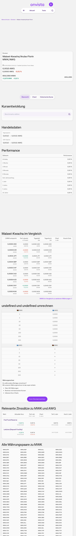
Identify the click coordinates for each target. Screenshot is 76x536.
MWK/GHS (41, 473)
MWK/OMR (41, 509)
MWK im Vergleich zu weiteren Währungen (56, 299)
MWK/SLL (23, 523)
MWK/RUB (23, 517)
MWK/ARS (23, 452)
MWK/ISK (41, 481)
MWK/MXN (41, 502)
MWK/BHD (59, 455)
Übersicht (25, 97)
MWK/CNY (59, 465)
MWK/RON (6, 517)
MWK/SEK (23, 520)
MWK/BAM (23, 491)
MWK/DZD (59, 449)
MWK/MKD (6, 502)
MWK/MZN (23, 502)
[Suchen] (69, 114)
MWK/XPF (23, 465)
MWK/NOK (23, 509)
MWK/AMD (41, 452)
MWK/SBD (41, 517)
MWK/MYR (6, 499)
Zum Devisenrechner (37, 399)
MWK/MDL (59, 502)
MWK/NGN (59, 507)
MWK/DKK (23, 468)
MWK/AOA (6, 452)
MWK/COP (59, 489)
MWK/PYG (59, 512)
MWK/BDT (6, 457)
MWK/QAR (23, 489)
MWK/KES (41, 489)
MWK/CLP (41, 465)
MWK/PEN (6, 515)
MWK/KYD (6, 486)
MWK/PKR (6, 512)
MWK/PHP (23, 515)
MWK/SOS (59, 523)
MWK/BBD (23, 457)
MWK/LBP (6, 496)
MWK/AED (41, 468)
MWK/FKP (59, 470)
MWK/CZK (6, 533)
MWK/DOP (6, 470)
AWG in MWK (68, 77)
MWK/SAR (6, 520)
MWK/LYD (23, 496)
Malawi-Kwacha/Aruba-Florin (25, 19)
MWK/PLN (41, 515)
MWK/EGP (23, 449)
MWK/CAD (41, 486)
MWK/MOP (41, 496)
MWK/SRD (23, 528)
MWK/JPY (23, 483)
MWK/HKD (23, 478)
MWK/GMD (23, 473)
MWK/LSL (58, 494)
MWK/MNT (6, 504)
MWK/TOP (41, 530)
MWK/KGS (23, 494)
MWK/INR (41, 478)
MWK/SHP (23, 525)
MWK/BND (23, 462)
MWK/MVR (23, 499)
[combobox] (37, 114)
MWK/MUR (59, 499)
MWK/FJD (6, 473)
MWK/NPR (59, 504)
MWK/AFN (6, 449)
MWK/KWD (59, 491)
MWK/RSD (59, 520)
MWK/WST (59, 517)
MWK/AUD (23, 455)
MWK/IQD (6, 481)
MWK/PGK (41, 512)
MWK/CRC (6, 468)
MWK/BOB (23, 460)
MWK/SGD (41, 523)
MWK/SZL (41, 528)
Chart (34, 97)
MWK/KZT (6, 489)
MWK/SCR (6, 523)
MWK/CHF (41, 520)
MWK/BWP (41, 460)
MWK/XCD (59, 509)
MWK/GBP (6, 462)
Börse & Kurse (5, 19)
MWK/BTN (6, 460)
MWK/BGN (41, 462)
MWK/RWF (59, 515)
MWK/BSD (41, 455)
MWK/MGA (59, 496)
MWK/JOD (59, 483)
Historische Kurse (46, 97)
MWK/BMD (59, 457)
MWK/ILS (58, 481)
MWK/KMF (6, 491)
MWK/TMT (59, 533)
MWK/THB (23, 530)
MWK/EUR (41, 470)
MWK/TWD (6, 507)
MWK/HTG (59, 476)
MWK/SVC (23, 470)
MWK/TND (23, 533)
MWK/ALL (41, 449)
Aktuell (32, 10)
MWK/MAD (41, 499)
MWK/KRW (6, 528)
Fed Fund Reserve (10, 420)
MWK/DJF (59, 468)
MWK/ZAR (41, 525)
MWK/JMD (6, 483)
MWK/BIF (58, 462)
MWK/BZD (41, 457)
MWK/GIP (58, 473)
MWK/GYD (41, 476)
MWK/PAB (23, 512)
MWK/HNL (6, 478)
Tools (44, 10)
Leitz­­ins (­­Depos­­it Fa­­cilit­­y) (13, 429)
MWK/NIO (41, 507)
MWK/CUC (41, 491)
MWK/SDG (59, 525)
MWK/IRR (23, 481)
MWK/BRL (59, 460)
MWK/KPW (6, 509)
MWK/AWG (59, 452)
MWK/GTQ (6, 476)
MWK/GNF (23, 476)
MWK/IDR (58, 478)
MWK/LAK (41, 494)
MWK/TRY (41, 533)
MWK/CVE (59, 486)
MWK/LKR (6, 525)
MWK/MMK (23, 504)
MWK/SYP (58, 528)
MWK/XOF (6, 465)
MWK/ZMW (6, 494)
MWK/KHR (23, 486)
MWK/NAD (41, 504)
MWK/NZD (23, 507)
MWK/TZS (6, 530)
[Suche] (52, 11)
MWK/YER (41, 483)
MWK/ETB (6, 455)
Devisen (13, 19)
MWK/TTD (59, 530)
